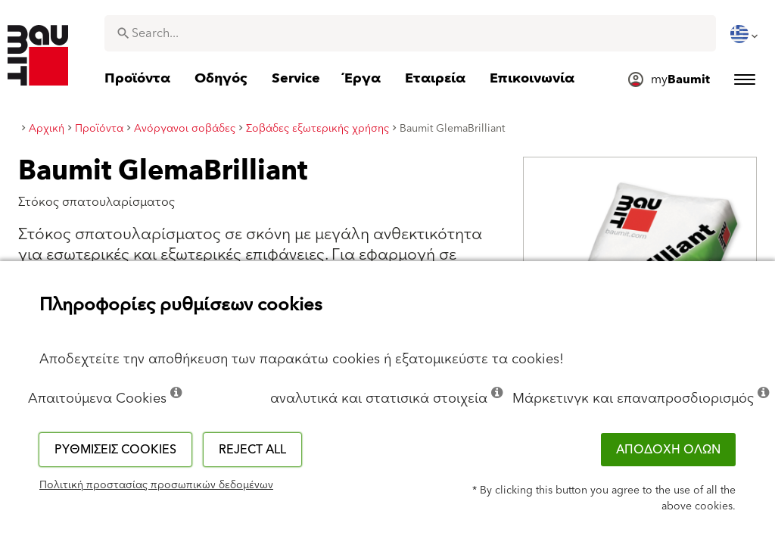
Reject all (252, 449)
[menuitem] (745, 34)
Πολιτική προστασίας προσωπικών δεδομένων (156, 485)
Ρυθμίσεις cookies (115, 449)
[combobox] (410, 33)
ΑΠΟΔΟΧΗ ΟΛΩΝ (668, 449)
